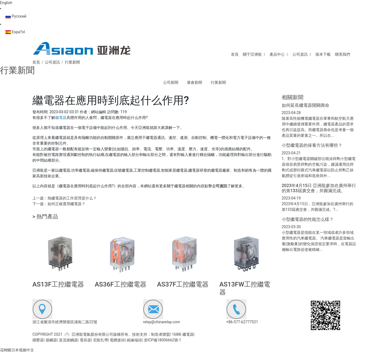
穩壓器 (38, 340)
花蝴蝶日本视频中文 (17, 350)
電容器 (85, 340)
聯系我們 (342, 54)
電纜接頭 (117, 340)
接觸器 (51, 340)
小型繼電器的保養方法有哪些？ (312, 145)
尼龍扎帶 (100, 340)
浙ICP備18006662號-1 (162, 340)
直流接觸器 (68, 340)
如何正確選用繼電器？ (66, 204)
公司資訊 (300, 54)
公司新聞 (170, 82)
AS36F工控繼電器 (120, 284)
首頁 (235, 54)
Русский (15, 16)
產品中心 (277, 54)
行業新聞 (218, 82)
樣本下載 (323, 54)
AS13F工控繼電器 (58, 284)
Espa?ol (15, 32)
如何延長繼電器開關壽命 (305, 105)
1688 (176, 334)
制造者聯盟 (160, 334)
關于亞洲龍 (252, 54)
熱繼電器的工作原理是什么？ (72, 198)
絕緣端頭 (134, 340)
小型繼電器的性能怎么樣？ (308, 219)
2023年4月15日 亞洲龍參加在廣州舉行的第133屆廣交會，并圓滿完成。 (319, 188)
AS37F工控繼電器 (183, 284)
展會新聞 (194, 82)
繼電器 (188, 334)
